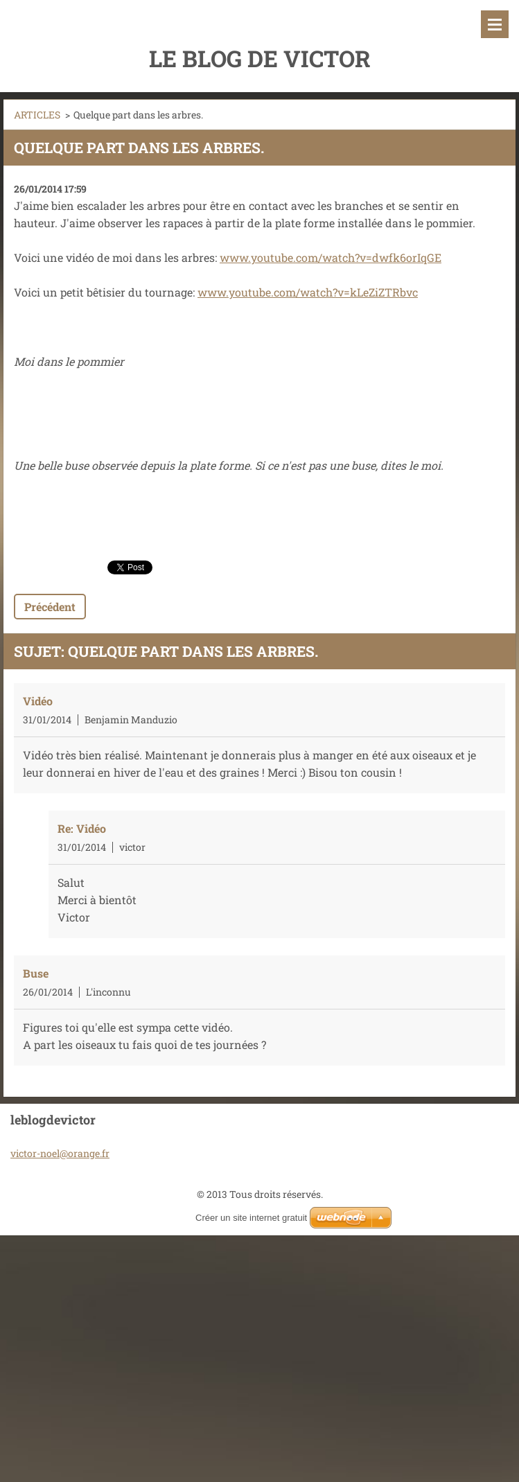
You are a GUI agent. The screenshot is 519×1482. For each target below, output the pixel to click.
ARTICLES (37, 114)
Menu (495, 24)
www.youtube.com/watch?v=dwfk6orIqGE (330, 257)
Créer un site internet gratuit (251, 1217)
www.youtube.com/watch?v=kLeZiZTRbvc (307, 292)
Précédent (50, 606)
